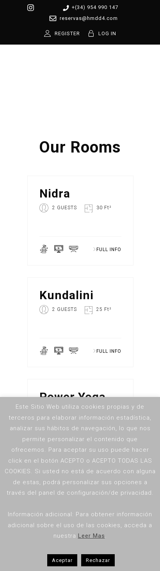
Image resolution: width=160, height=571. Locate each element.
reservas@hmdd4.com (82, 18)
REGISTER (67, 33)
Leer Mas (91, 535)
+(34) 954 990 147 (89, 7)
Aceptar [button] (62, 560)
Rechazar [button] (98, 560)
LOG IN (107, 33)
